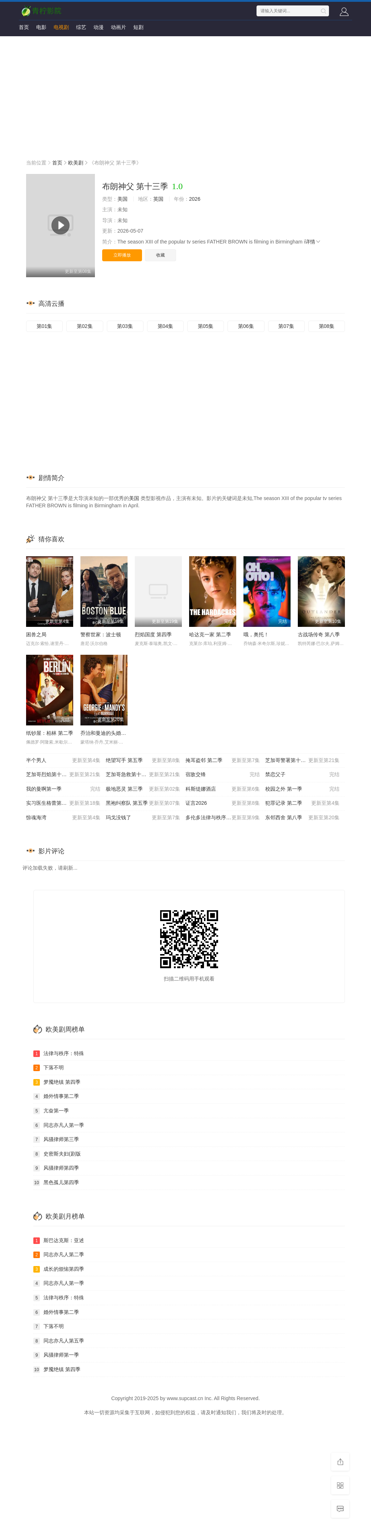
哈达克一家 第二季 (210, 634)
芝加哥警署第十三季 (302, 760)
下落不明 (48, 1068)
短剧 (138, 27)
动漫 (98, 27)
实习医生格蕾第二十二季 (63, 803)
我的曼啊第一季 (63, 789)
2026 (194, 199)
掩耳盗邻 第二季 (223, 760)
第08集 (327, 326)
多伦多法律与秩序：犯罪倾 (223, 817)
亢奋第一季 (51, 1111)
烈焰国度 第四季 (153, 634)
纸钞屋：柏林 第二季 (49, 733)
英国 (158, 199)
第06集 (246, 326)
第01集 (45, 326)
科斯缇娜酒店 (223, 789)
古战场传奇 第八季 (319, 634)
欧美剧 (75, 163)
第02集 (85, 326)
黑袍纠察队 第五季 (143, 803)
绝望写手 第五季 (143, 760)
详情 (313, 242)
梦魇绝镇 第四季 (56, 1082)
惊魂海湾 (63, 817)
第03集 (125, 326)
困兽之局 (36, 634)
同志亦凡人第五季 (58, 1341)
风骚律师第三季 (56, 1139)
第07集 (286, 326)
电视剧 (61, 27)
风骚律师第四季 (56, 1168)
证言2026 (223, 803)
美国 (122, 199)
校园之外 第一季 (302, 789)
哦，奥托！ (256, 634)
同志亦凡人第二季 (58, 1255)
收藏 (160, 255)
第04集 (166, 326)
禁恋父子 (302, 774)
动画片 (118, 27)
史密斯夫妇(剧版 (57, 1154)
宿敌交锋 (223, 774)
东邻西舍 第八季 (302, 817)
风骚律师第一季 (56, 1355)
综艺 (81, 27)
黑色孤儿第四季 (56, 1182)
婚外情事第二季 (56, 1096)
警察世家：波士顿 (100, 634)
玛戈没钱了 (143, 817)
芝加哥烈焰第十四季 (63, 774)
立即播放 (122, 255)
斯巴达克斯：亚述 (58, 1240)
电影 (41, 27)
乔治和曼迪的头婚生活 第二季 (114, 733)
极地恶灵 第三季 (143, 789)
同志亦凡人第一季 (58, 1125)
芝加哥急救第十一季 (143, 774)
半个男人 (63, 760)
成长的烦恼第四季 (58, 1269)
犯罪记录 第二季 (302, 803)
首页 (24, 27)
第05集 (206, 326)
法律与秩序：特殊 (58, 1053)
